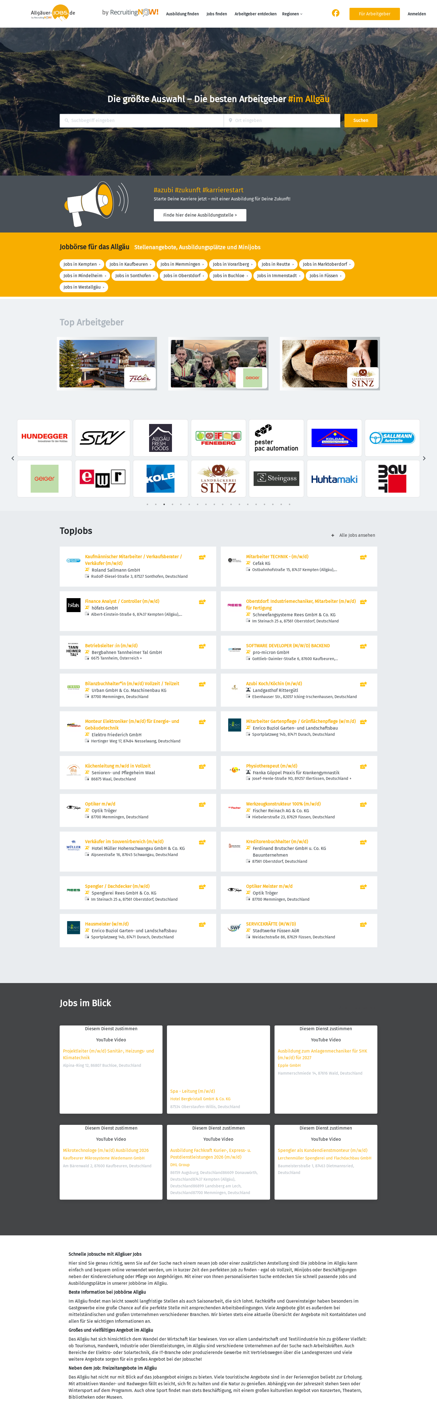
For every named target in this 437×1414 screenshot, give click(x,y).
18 (289, 504)
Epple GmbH (289, 1065)
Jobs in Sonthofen (133, 275)
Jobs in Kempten (80, 264)
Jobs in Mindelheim (83, 275)
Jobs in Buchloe (228, 275)
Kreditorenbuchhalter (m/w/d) (277, 841)
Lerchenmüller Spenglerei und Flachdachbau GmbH (325, 1158)
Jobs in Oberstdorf (182, 275)
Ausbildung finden (182, 14)
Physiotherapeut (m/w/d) (271, 766)
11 (231, 504)
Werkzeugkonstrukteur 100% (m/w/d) (283, 804)
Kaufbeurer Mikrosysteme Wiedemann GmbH (104, 1158)
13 (248, 504)
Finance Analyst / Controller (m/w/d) (122, 601)
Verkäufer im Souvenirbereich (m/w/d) (124, 841)
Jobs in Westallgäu (82, 287)
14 (256, 504)
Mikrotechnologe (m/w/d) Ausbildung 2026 (106, 1150)
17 (281, 504)
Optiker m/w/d (100, 804)
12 (239, 504)
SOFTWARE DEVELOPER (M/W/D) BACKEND (288, 645)
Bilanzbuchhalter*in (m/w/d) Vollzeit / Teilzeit (132, 683)
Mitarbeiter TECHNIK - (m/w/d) (277, 556)
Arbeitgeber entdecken (255, 14)
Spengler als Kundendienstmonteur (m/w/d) (322, 1150)
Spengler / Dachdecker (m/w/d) (117, 886)
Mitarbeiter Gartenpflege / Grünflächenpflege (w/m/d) (301, 721)
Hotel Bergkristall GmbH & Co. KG (200, 1099)
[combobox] (142, 121)
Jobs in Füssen (324, 275)
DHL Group (180, 1165)
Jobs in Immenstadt (277, 275)
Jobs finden (217, 14)
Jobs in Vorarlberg (231, 264)
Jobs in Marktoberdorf (325, 264)
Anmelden (417, 14)
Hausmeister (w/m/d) (106, 924)
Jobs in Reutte (276, 264)
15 (264, 504)
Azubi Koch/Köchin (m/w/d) (274, 683)
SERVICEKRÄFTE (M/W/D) (271, 924)
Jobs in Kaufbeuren (129, 264)
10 (222, 504)
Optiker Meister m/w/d (269, 886)
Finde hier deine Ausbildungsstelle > (200, 215)
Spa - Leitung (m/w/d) (192, 1091)
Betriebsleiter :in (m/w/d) (111, 645)
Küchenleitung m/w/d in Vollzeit (117, 766)
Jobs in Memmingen (180, 264)
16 (273, 504)
